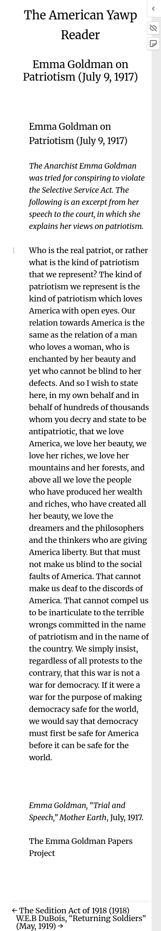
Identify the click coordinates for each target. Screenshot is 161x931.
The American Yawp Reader (80, 25)
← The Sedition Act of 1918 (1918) (70, 910)
